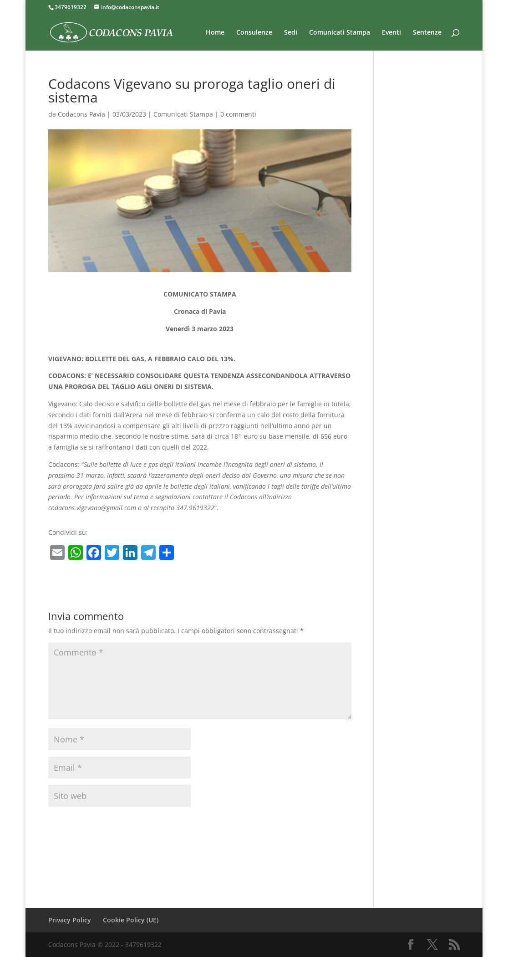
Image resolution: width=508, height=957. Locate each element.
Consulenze (254, 32)
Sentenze (427, 32)
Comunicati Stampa (339, 32)
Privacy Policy (69, 920)
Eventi (391, 32)
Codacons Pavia (81, 114)
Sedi (290, 32)
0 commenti (238, 114)
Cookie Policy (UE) (130, 920)
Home (215, 32)
